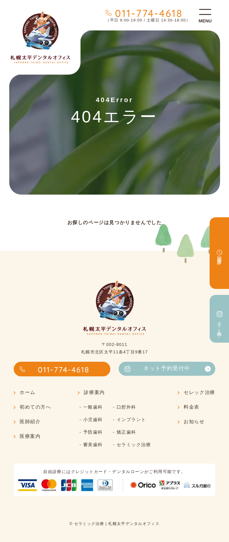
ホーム (27, 392)
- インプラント (129, 419)
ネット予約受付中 (168, 368)
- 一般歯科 (91, 406)
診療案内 (94, 392)
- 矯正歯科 (124, 432)
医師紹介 (30, 421)
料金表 (191, 406)
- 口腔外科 (124, 406)
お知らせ (194, 421)
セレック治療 (199, 392)
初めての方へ (35, 406)
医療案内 (30, 436)
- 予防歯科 (91, 432)
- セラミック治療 (132, 444)
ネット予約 (219, 319)
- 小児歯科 (91, 419)
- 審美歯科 (91, 444)
